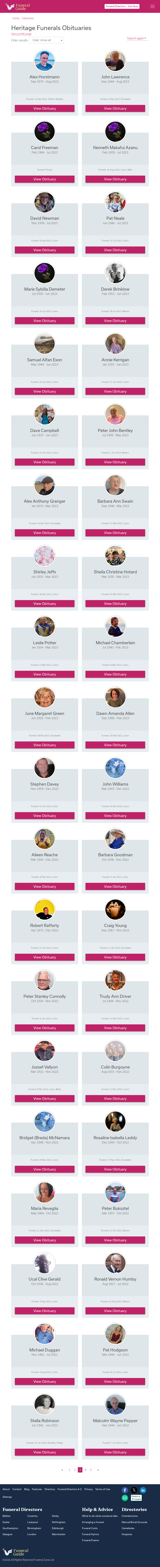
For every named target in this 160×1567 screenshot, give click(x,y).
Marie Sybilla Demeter (44, 289)
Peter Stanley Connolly (44, 996)
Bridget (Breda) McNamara (44, 1137)
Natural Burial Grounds (134, 1522)
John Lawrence (115, 77)
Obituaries (28, 18)
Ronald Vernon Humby (115, 1279)
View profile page (21, 33)
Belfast (6, 1515)
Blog (26, 1489)
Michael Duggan (44, 1350)
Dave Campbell (44, 430)
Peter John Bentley (115, 430)
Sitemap (7, 1496)
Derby (55, 1515)
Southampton (10, 1528)
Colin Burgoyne (115, 1067)
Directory (50, 1489)
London (31, 1534)
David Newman (44, 218)
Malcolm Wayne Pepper (115, 1420)
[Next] (98, 1470)
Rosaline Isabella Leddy (115, 1137)
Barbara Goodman (115, 854)
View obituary (44, 108)
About (6, 1489)
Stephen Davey (44, 784)
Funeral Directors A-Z (70, 1489)
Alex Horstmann (45, 77)
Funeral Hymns (90, 1534)
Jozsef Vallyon (45, 1067)
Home (15, 18)
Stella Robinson (44, 1420)
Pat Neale (115, 218)
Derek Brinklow (115, 289)
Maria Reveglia (44, 1208)
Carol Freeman (44, 147)
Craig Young (115, 925)
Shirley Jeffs (44, 572)
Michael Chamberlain (115, 642)
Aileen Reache (45, 854)
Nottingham (59, 1522)
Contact (16, 1489)
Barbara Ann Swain (115, 501)
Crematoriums (130, 1515)
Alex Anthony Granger (44, 501)
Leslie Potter (44, 642)
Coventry (32, 1515)
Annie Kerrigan (115, 359)
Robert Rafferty (44, 925)
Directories (134, 1509)
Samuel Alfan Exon (44, 359)
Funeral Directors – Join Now (122, 6)
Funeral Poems (90, 1540)
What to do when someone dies (100, 1515)
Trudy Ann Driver (115, 996)
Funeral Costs (90, 1528)
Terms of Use (102, 1489)
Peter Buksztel (115, 1208)
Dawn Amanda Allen (115, 713)
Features (37, 1489)
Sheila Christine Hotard (115, 572)
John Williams (115, 784)
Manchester (58, 1534)
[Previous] (62, 1470)
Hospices (127, 1534)
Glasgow (7, 1534)
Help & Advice (97, 1509)
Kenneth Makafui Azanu (115, 147)
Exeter (6, 1522)
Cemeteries (128, 1528)
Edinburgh (58, 1528)
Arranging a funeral (93, 1522)
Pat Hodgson (115, 1350)
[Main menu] (152, 6)
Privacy (88, 1489)
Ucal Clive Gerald (45, 1279)
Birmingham (34, 1528)
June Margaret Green (44, 713)
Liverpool (32, 1522)
